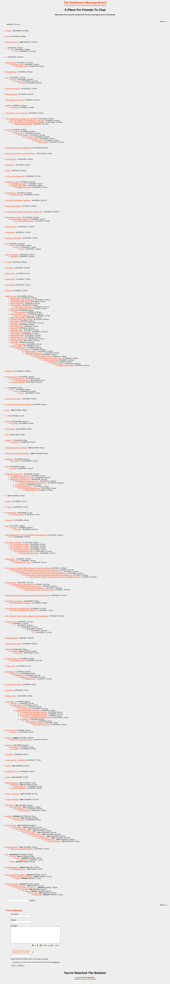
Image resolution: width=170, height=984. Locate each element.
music (8, 410)
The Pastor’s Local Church (15, 100)
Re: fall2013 (14, 107)
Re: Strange (33, 893)
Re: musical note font (17, 378)
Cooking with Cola (16, 340)
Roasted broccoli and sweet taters (50, 358)
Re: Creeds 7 (38, 140)
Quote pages (10, 232)
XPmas (8, 421)
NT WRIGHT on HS (12, 771)
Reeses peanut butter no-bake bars (22, 300)
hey (7, 854)
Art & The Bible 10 (54, 841)
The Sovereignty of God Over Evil (21, 584)
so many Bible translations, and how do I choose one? (24, 212)
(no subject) (10, 730)
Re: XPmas (14, 423)
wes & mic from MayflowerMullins (21, 849)
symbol (17, 878)
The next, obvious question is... (25, 887)
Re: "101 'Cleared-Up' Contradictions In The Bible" (27, 120)
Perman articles (11, 583)
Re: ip (12, 389)
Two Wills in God (11, 622)
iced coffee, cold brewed (18, 323)
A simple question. (12, 867)
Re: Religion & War (16, 64)
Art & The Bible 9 (49, 839)
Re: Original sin (15, 461)
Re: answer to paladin (17, 660)
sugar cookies (24, 349)
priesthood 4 (24, 677)
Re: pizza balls (20, 312)
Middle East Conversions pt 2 (20, 479)
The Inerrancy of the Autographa (17, 113)
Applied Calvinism (12, 638)
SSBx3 (8, 649)
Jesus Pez (9, 520)
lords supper (10, 701)
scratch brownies (16, 305)
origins (8, 777)
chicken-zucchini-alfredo (66, 365)
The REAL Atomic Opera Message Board (91, 5)
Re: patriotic (14, 747)
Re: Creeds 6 (33, 138)
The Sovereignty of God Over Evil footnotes (39, 590)
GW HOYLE (10, 805)
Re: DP (12, 245)
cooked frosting (20, 348)
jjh (6, 416)
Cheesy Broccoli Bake (17, 317)
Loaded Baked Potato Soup (34, 353)
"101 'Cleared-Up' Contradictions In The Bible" (21, 119)
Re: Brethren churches (18, 886)
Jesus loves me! (11, 159)
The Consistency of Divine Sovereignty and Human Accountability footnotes (55, 577)
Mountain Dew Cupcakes (19, 339)
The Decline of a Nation (14, 542)
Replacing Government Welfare (16, 448)
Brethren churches (12, 884)
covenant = (14, 703)
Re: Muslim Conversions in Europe (22, 477)
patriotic (8, 745)
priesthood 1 (10, 672)
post (7, 77)
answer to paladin (12, 658)
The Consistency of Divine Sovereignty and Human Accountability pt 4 (43, 573)
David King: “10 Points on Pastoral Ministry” (20, 153)
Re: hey (13, 856)
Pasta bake (14, 342)
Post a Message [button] (70, 5)
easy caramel (15, 321)
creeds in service (30, 721)
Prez (7, 435)
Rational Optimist (30, 490)
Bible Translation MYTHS (23, 124)
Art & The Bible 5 (30, 832)
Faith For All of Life (12, 42)
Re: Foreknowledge (17, 514)
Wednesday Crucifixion (13, 206)
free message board (90, 982)
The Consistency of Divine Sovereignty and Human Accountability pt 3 (39, 572)
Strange (27, 891)
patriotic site (14, 784)
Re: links (13, 468)
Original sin (9, 459)
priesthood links (30, 679)
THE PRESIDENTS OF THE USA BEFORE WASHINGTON (26, 535)
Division (8, 501)
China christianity (11, 94)
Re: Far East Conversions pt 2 (30, 488)
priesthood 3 (19, 675)
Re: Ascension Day (16, 195)
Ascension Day (11, 193)
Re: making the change (42, 724)
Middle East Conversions (14, 474)
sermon (8, 766)
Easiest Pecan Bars (17, 303)
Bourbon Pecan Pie (17, 337)
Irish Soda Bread (35, 355)
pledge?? (9, 440)
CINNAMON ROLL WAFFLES (20, 332)
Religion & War (11, 63)
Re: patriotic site (20, 786)
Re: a (12, 49)
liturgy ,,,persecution (12, 794)
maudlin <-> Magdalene (14, 238)
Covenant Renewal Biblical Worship (27, 710)
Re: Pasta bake (20, 344)
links (7, 466)
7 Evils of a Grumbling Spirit (15, 176)
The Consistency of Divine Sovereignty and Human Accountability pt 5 (48, 575)
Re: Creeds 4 (24, 135)
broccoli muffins (58, 364)
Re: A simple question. (18, 869)
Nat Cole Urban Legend (14, 644)
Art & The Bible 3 (21, 829)
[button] (39, 949)
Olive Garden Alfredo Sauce (19, 301)
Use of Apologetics (12, 255)
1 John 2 (9, 507)
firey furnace (10, 285)
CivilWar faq (10, 371)
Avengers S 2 (10, 165)
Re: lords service (16, 705)
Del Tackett (9, 268)
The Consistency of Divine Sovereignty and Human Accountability (28, 568)
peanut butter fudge (17, 335)
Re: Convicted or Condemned (20, 603)
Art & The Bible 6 (35, 834)
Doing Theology (11, 227)
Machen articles (11, 696)
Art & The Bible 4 (25, 831)
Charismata (38, 895)
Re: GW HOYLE (15, 807)
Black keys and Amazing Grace (21, 739)
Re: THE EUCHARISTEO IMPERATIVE (23, 610)
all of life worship (25, 709)
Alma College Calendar (13, 217)
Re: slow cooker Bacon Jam (24, 316)
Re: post (13, 79)
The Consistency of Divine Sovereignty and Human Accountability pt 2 (34, 570)
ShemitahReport (11, 72)
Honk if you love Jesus (13, 399)
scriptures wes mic (12, 847)
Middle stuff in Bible (12, 182)
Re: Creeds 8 (43, 142)
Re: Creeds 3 (19, 133)
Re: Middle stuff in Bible (18, 184)
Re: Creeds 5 (29, 137)
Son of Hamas (20, 485)
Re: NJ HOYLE (25, 810)
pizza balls (14, 310)
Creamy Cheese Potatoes (43, 356)
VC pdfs (8, 262)
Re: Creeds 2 (14, 131)
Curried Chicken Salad (13, 684)
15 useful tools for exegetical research (19, 404)
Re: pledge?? (14, 442)
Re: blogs (13, 527)
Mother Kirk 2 (14, 561)
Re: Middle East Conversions (20, 476)
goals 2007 (23, 860)
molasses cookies (31, 351)
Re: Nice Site (14, 818)
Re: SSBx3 (14, 651)
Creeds (8, 130)
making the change (35, 723)
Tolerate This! (10, 273)
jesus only (9, 690)
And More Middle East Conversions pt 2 (33, 483)
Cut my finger (10, 429)
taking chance (10, 279)
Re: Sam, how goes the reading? (21, 876)
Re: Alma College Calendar (19, 219)
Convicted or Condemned (14, 601)
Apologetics (14, 256)
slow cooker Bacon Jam (18, 314)
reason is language (12, 799)
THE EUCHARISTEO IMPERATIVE (18, 608)
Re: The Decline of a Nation (19, 544)
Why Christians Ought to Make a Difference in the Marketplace (27, 616)
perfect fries (14, 324)
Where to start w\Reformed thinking (18, 453)
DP (7, 244)
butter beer (52, 362)
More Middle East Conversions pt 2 (27, 481)
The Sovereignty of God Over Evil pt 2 (28, 586)
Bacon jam (14, 328)
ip (6, 388)
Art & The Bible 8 (44, 838)
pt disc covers (10, 666)
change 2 (13, 732)
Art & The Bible (11, 825)
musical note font (11, 377)
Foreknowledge (11, 513)
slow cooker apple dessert (24, 307)
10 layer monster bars (50, 360)
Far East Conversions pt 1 (24, 486)
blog (7, 526)
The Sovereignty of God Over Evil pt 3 (33, 588)
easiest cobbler (15, 298)
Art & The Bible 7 (40, 836)
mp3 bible (9, 754)
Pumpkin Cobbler (16, 346)
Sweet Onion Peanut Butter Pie (21, 309)
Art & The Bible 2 (16, 827)
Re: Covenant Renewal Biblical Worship (33, 712)
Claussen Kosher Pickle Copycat (21, 319)
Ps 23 (8, 36)
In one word (24, 889)
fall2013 (8, 105)
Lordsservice (24, 719)
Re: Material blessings (18, 788)
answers (8, 738)
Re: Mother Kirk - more (23, 562)
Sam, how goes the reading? (15, 875)
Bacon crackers (15, 333)
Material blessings (12, 783)
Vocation (9, 31)
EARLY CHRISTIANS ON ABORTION (18, 148)
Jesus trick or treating (13, 88)
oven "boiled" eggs (16, 326)
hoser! (12, 861)
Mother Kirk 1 (10, 559)
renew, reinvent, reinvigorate (15, 760)
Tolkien (8, 170)
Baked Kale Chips (16, 330)
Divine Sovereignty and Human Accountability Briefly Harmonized (28, 595)
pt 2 (11, 537)
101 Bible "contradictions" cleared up (18, 200)
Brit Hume (9, 290)
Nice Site (9, 816)
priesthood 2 (14, 673)
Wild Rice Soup (11, 296)
